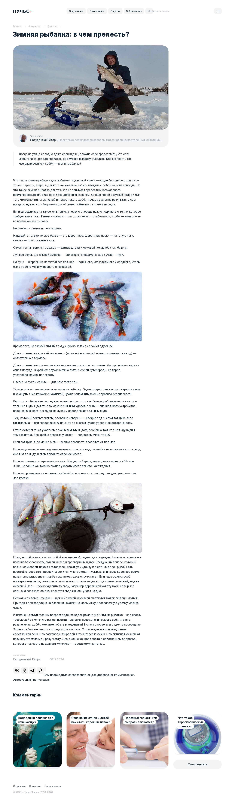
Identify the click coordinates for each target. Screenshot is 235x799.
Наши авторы (53, 786)
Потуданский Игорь (43, 140)
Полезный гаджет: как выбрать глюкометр (141, 720)
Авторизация (22, 679)
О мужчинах (76, 11)
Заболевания (134, 11)
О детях (115, 11)
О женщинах (96, 11)
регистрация (41, 679)
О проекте (19, 786)
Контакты (35, 786)
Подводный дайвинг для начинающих (35, 720)
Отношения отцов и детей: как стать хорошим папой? (85, 722)
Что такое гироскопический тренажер (190, 722)
